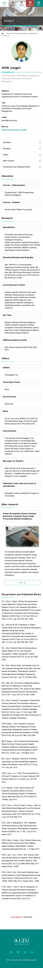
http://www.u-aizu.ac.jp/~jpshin (14, 130)
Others (5, 155)
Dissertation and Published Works (16, 167)
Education (7, 142)
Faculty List (5, 35)
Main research (8, 161)
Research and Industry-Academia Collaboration (21, 33)
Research (7, 148)
